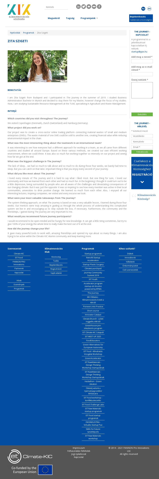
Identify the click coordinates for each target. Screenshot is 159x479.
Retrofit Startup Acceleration (93, 259)
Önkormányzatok (130, 265)
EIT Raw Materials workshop (93, 437)
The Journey (93, 293)
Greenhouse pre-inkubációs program (93, 327)
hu (143, 8)
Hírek (19, 280)
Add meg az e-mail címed (141, 68)
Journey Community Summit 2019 (93, 274)
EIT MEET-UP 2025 (93, 336)
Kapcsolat (19, 272)
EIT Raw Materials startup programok (93, 410)
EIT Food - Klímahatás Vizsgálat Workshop (93, 352)
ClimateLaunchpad (93, 268)
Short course (93, 310)
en (149, 8)
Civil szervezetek (130, 270)
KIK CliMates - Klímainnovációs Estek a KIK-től (93, 300)
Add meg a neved (141, 56)
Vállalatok (130, 261)
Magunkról (54, 18)
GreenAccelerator (93, 358)
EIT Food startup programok (93, 417)
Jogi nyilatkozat (78, 454)
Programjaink (89, 18)
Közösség (56, 257)
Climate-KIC (19, 253)
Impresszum (79, 447)
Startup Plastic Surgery (93, 264)
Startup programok (93, 253)
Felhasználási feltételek (78, 450)
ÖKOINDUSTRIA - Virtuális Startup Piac (93, 423)
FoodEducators (93, 340)
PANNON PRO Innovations (19, 263)
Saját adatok (56, 273)
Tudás (56, 261)
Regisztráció (56, 269)
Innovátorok (130, 257)
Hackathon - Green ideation (93, 382)
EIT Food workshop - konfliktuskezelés (93, 399)
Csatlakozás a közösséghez (141, 20)
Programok (28, 32)
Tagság (70, 18)
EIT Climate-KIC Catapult (93, 332)
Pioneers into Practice (93, 306)
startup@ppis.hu (139, 51)
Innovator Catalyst (93, 314)
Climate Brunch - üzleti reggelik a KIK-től (93, 320)
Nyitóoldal (15, 32)
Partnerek (19, 268)
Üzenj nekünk (139, 79)
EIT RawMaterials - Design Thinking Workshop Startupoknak (93, 365)
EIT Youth (93, 279)
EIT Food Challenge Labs (93, 404)
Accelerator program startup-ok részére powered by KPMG (93, 286)
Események (19, 284)
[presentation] (144, 103)
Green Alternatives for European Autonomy (93, 346)
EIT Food (19, 257)
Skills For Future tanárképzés (93, 430)
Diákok (130, 253)
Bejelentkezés (138, 16)
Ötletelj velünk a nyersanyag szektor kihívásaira (93, 391)
